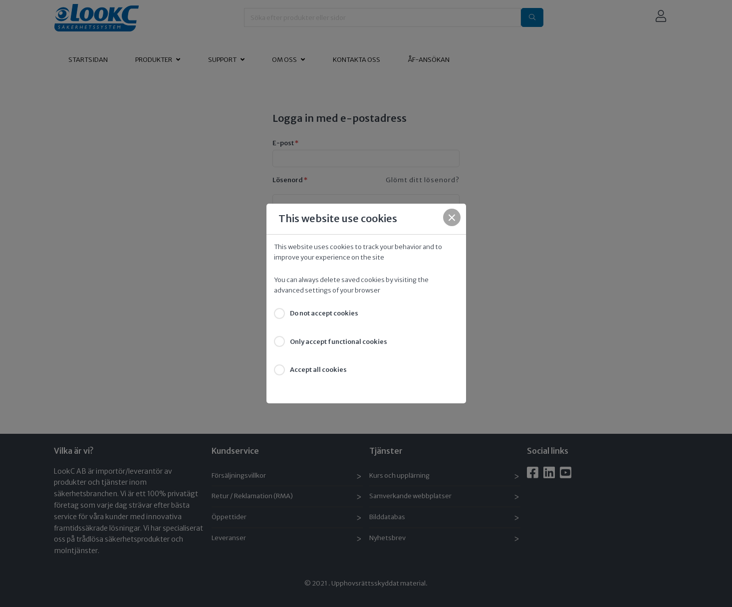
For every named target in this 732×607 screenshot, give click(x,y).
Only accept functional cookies (338, 341)
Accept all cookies (318, 369)
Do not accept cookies (324, 313)
